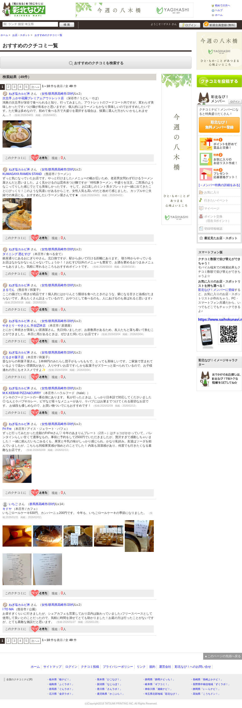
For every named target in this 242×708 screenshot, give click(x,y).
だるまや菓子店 (13, 357)
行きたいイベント (216, 200)
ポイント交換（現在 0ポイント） (217, 219)
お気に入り (211, 192)
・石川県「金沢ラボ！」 (60, 693)
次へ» (35, 87)
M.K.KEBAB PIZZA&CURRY (22, 393)
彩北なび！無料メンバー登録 (219, 124)
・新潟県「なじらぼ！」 (108, 684)
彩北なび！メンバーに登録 (216, 290)
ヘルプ (219, 10)
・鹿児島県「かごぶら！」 (110, 693)
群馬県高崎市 (57, 93)
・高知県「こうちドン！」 (205, 693)
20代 (71, 93)
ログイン (189, 24)
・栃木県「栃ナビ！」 (59, 679)
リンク (141, 666)
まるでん (9, 290)
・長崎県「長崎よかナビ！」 (206, 679)
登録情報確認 (213, 228)
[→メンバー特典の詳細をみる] (219, 185)
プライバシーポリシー (118, 666)
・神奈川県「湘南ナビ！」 (157, 689)
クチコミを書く (219, 81)
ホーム (219, 15)
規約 (152, 666)
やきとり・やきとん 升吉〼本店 (24, 325)
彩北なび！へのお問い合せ (193, 666)
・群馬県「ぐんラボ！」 (60, 689)
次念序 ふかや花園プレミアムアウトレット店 (33, 98)
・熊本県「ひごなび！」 (108, 679)
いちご (13, 504)
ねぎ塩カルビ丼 (19, 93)
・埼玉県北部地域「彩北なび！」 (161, 693)
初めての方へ (222, 5)
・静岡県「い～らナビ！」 (205, 689)
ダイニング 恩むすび (17, 254)
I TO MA (8, 609)
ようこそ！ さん (164, 24)
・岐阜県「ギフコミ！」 (156, 684)
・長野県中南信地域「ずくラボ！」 (210, 684)
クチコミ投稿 (90, 666)
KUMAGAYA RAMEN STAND (22, 174)
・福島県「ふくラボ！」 (60, 684)
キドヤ (7, 509)
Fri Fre (7, 429)
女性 (45, 93)
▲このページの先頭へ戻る (222, 656)
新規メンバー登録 (220, 24)
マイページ (211, 208)
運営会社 (165, 666)
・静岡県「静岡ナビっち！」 (158, 679)
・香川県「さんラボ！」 (108, 689)
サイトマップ (52, 666)
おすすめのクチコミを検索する (96, 63)
